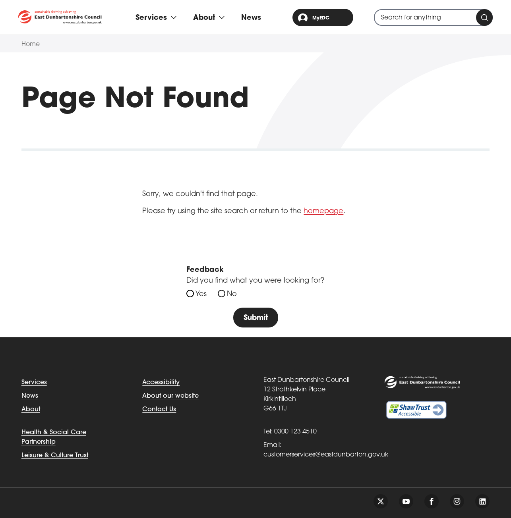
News (251, 18)
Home (30, 44)
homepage (323, 211)
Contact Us (159, 409)
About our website (170, 396)
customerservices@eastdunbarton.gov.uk (325, 455)
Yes (201, 294)
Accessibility (161, 382)
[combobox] (433, 17)
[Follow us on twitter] (381, 501)
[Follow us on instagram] (457, 501)
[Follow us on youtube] (406, 501)
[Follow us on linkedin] (482, 501)
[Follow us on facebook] (431, 501)
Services (34, 382)
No (232, 294)
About (30, 409)
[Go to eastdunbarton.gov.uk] (60, 17)
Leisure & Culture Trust (54, 456)
